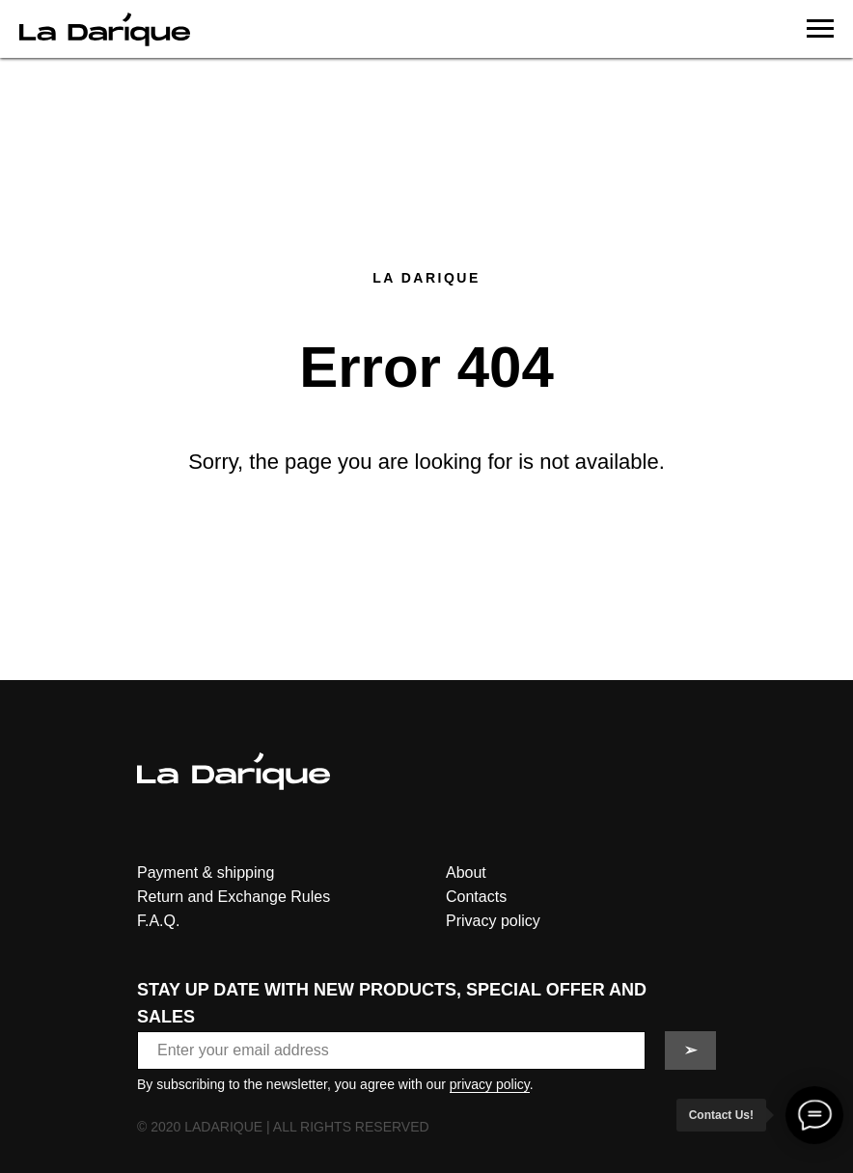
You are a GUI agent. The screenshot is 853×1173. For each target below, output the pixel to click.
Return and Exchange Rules (233, 896)
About (466, 872)
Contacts (476, 896)
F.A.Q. (158, 921)
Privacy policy (493, 921)
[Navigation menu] (820, 29)
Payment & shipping (205, 872)
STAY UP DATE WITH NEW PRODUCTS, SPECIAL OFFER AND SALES (392, 1003)
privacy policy (490, 1084)
